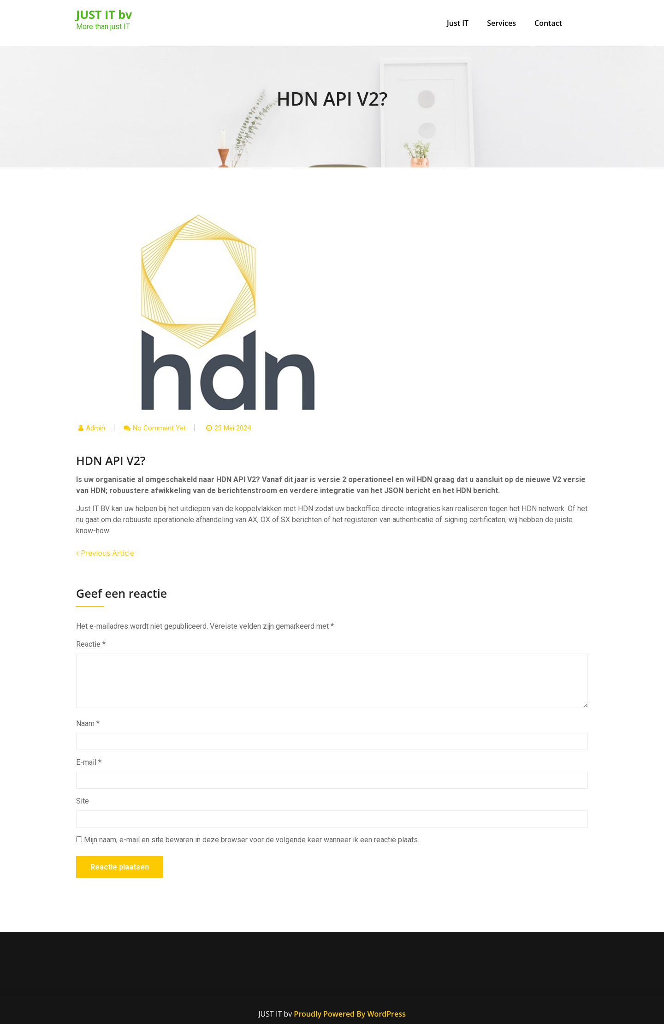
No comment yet (159, 428)
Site (82, 801)
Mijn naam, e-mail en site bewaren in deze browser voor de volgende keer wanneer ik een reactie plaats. (251, 839)
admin (95, 428)
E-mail (88, 762)
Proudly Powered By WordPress (349, 1014)
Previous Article (105, 553)
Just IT (457, 23)
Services (501, 23)
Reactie (91, 644)
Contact (548, 23)
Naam (88, 723)
